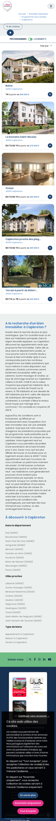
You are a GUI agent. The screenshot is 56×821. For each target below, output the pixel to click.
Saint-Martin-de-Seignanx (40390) (23, 616)
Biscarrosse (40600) (16, 536)
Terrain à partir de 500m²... (21, 290)
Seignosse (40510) (15, 604)
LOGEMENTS (40, 39)
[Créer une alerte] (10, 33)
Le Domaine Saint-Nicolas (21, 136)
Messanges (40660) (16, 565)
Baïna (9, 85)
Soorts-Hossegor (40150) (18, 587)
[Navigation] (51, 6)
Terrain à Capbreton (16, 642)
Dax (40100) (11, 532)
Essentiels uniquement (28, 803)
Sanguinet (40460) (15, 545)
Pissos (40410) (12, 569)
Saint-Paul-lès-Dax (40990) (19, 541)
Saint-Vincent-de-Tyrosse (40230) (23, 620)
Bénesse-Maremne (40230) (20, 591)
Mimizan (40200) (14, 549)
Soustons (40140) (14, 557)
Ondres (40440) (13, 595)
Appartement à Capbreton (19, 634)
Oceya (9, 188)
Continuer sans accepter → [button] (34, 716)
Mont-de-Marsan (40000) (19, 561)
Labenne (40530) (14, 583)
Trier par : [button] (45, 45)
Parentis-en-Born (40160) (18, 553)
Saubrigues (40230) (15, 608)
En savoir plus (28, 795)
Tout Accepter (28, 811)
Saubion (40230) (14, 600)
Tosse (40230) (12, 612)
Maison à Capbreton (16, 638)
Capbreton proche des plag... (23, 239)
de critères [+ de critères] (13, 26)
